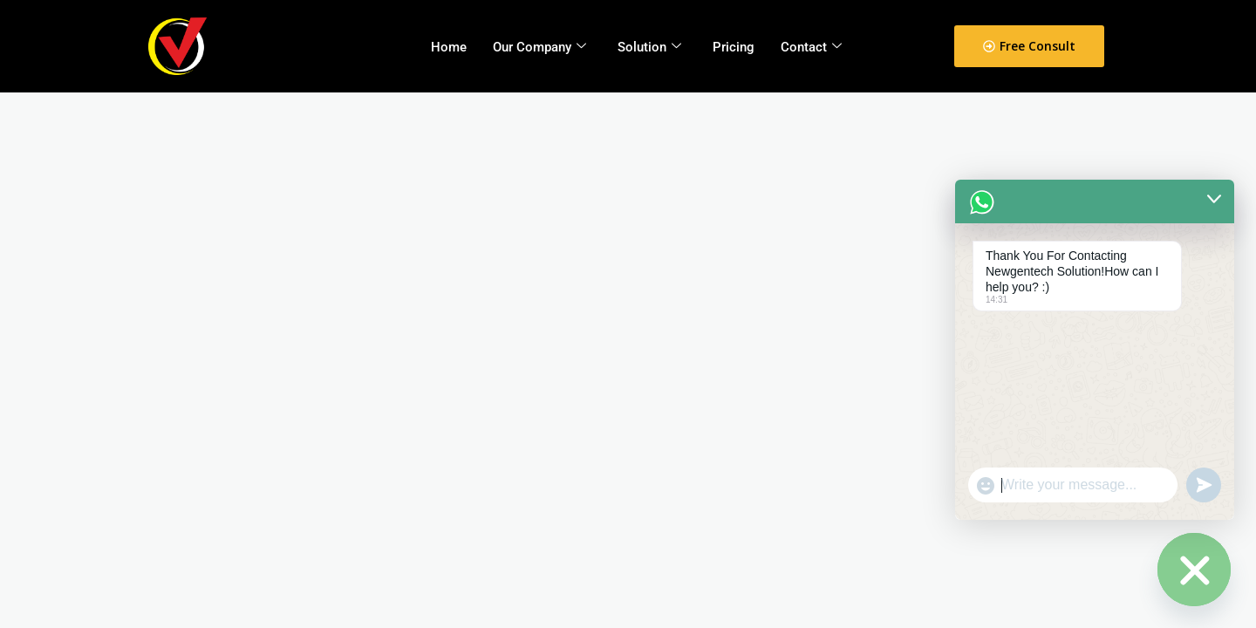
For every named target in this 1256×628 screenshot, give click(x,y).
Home (449, 47)
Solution (649, 47)
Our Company (539, 47)
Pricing (733, 47)
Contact (811, 47)
